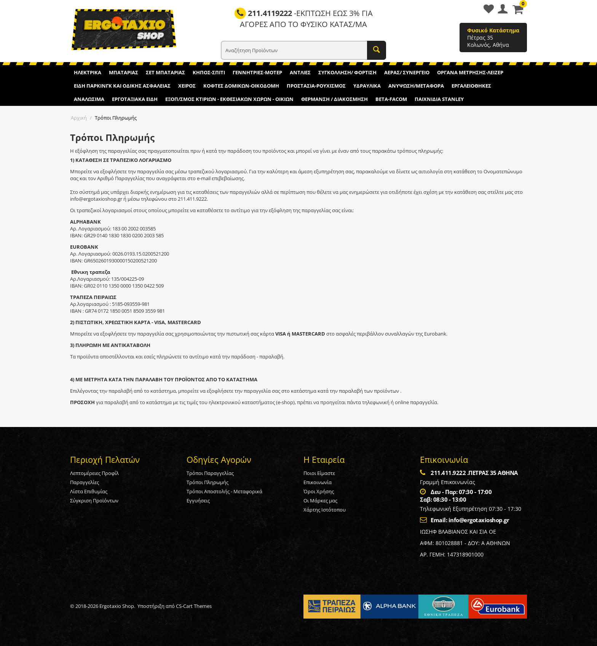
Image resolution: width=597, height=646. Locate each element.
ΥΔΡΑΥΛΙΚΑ (367, 85)
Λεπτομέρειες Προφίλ (94, 473)
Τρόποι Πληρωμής (207, 482)
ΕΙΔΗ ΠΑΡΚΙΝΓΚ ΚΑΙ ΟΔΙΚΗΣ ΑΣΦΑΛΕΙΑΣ (122, 85)
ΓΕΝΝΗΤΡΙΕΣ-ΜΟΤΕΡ (257, 72)
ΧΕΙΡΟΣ (187, 85)
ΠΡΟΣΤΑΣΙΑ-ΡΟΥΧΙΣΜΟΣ (316, 85)
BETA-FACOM (391, 99)
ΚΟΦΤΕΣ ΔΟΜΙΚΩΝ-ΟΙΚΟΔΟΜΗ (241, 85)
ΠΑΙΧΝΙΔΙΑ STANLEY (439, 99)
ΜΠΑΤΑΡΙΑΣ (123, 72)
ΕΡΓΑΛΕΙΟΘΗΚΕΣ (471, 85)
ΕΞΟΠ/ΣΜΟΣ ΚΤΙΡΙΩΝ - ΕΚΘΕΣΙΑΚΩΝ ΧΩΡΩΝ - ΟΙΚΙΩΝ (229, 99)
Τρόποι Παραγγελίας (210, 473)
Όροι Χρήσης (318, 491)
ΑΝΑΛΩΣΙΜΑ (89, 99)
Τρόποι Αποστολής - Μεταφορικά (224, 491)
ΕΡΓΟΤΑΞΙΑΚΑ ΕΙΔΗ (135, 99)
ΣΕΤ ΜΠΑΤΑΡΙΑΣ (165, 72)
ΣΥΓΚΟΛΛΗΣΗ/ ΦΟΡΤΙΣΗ (347, 72)
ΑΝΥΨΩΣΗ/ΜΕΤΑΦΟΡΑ (416, 85)
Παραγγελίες (84, 482)
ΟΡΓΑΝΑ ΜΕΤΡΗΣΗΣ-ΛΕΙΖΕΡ (470, 72)
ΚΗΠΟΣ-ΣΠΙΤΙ (209, 72)
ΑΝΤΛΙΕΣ (300, 72)
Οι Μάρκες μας (320, 500)
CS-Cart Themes (194, 606)
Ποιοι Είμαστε (319, 473)
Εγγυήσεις (198, 500)
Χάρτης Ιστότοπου (324, 509)
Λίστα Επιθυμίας (88, 491)
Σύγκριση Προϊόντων (94, 500)
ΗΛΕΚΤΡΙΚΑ (87, 72)
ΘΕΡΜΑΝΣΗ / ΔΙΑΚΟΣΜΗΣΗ (334, 99)
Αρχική (79, 117)
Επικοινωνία (317, 482)
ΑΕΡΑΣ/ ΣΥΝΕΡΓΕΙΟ (406, 72)
